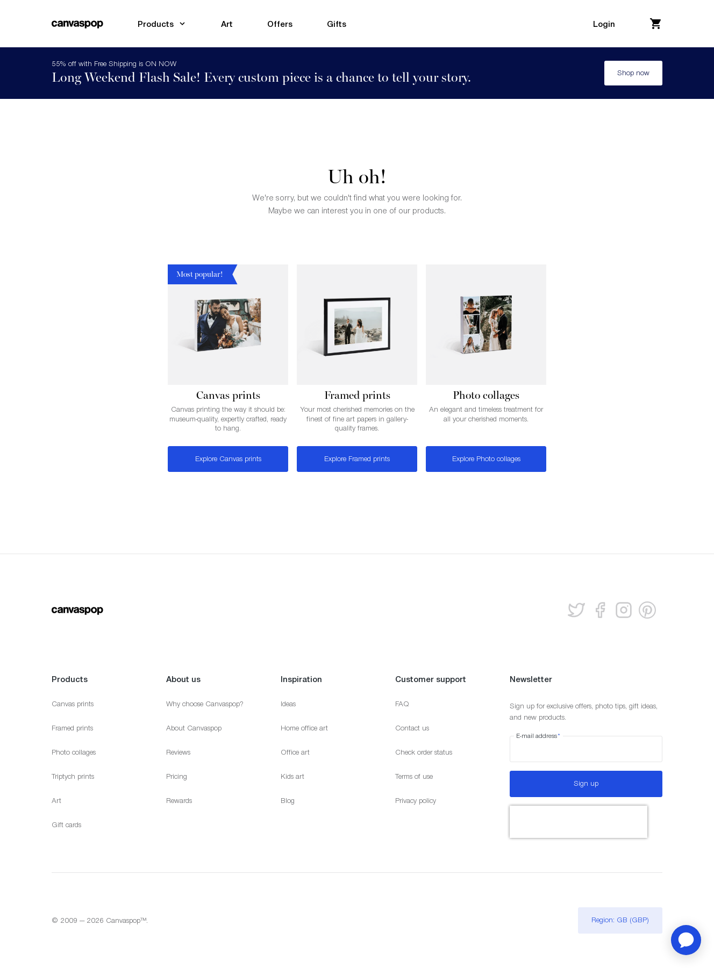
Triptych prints (73, 776)
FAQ (402, 704)
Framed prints (72, 728)
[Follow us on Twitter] (576, 610)
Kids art (292, 776)
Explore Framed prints (357, 459)
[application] (686, 940)
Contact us (412, 728)
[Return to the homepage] (77, 23)
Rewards (179, 801)
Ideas (288, 704)
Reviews (178, 752)
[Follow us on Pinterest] (647, 610)
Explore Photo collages (486, 459)
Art (56, 801)
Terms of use (414, 776)
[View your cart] (656, 23)
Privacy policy (415, 801)
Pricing (176, 776)
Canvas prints (73, 704)
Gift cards (66, 825)
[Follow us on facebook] (600, 610)
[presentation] (578, 822)
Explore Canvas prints (228, 459)
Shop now (633, 73)
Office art (295, 752)
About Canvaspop (194, 728)
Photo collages (74, 752)
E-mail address (538, 736)
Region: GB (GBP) (620, 920)
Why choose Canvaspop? (205, 704)
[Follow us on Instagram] (623, 610)
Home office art (304, 728)
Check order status (423, 752)
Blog (288, 801)
